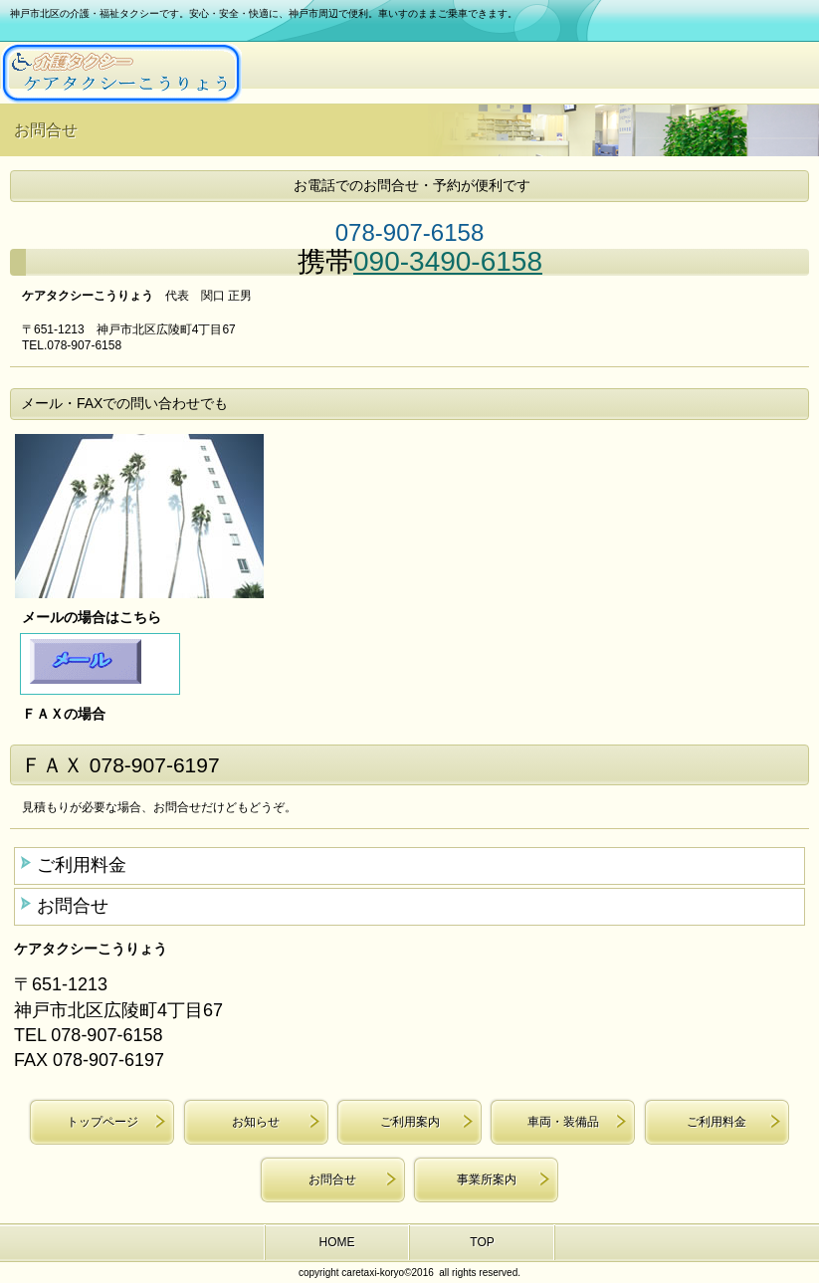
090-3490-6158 (447, 261)
